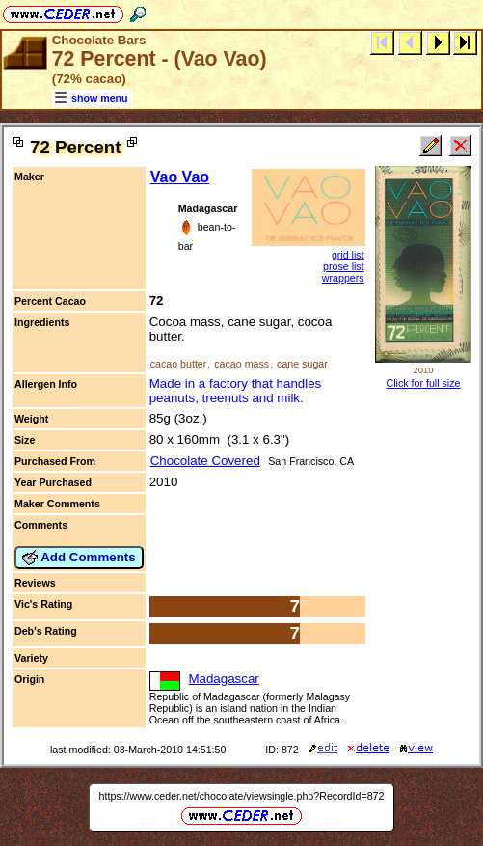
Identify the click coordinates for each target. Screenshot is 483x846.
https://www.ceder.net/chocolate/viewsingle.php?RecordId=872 (242, 796)
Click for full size (424, 383)
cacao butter (178, 363)
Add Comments (79, 557)
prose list (343, 266)
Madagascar (223, 678)
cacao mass (241, 363)
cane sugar (302, 363)
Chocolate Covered (205, 460)
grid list (348, 254)
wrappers (343, 278)
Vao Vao (179, 177)
